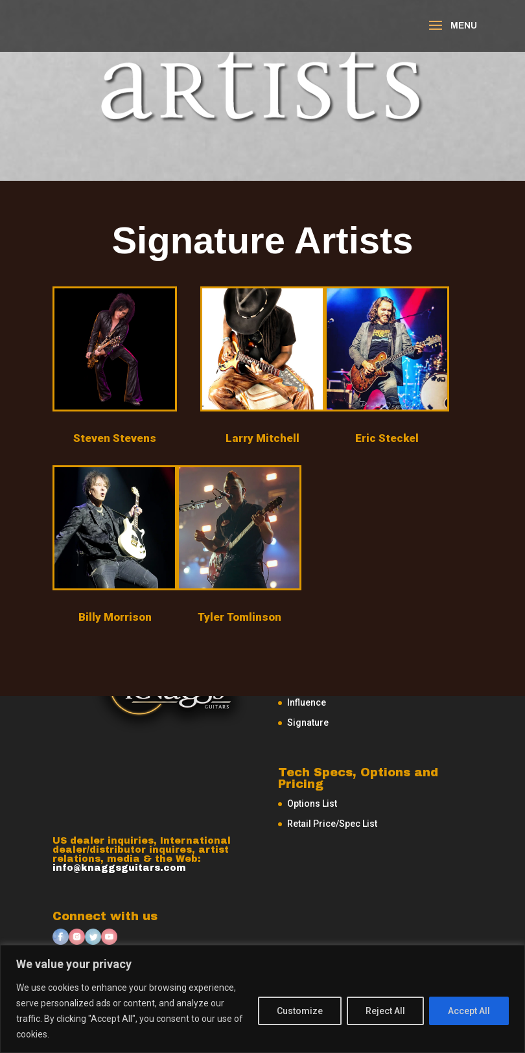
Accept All (469, 1011)
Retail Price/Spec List (332, 823)
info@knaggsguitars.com (119, 868)
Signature (308, 722)
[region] (262, 999)
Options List (312, 803)
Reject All (385, 1011)
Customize (300, 1011)
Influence (306, 702)
